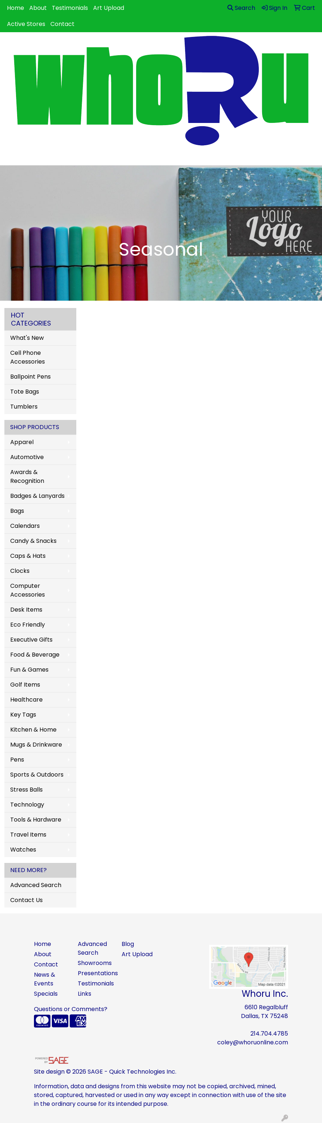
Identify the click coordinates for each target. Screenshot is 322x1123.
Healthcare (26, 699)
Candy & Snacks (33, 541)
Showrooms (95, 963)
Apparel (22, 442)
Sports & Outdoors (37, 774)
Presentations (95, 973)
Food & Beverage (35, 654)
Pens (17, 759)
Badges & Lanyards (37, 496)
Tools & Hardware (35, 819)
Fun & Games (29, 669)
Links (84, 993)
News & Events (44, 979)
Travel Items (28, 834)
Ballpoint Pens (30, 376)
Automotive (27, 457)
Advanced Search (35, 885)
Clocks (20, 571)
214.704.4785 (269, 1033)
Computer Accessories (27, 590)
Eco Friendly (27, 624)
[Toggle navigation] (11, 157)
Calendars (25, 526)
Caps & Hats (28, 556)
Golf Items (25, 684)
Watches (23, 849)
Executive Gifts (31, 639)
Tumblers (24, 406)
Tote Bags (24, 391)
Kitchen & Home (33, 729)
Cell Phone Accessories (27, 357)
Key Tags (23, 714)
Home (15, 8)
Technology (27, 804)
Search (241, 8)
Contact (62, 24)
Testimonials (70, 8)
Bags (17, 511)
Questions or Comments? (70, 1009)
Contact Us (26, 900)
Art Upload (108, 8)
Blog (128, 944)
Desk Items (26, 609)
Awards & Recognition (27, 476)
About (38, 8)
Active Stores (26, 24)
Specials (46, 993)
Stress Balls (26, 789)
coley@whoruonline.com (252, 1042)
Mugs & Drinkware (36, 744)
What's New (27, 338)
